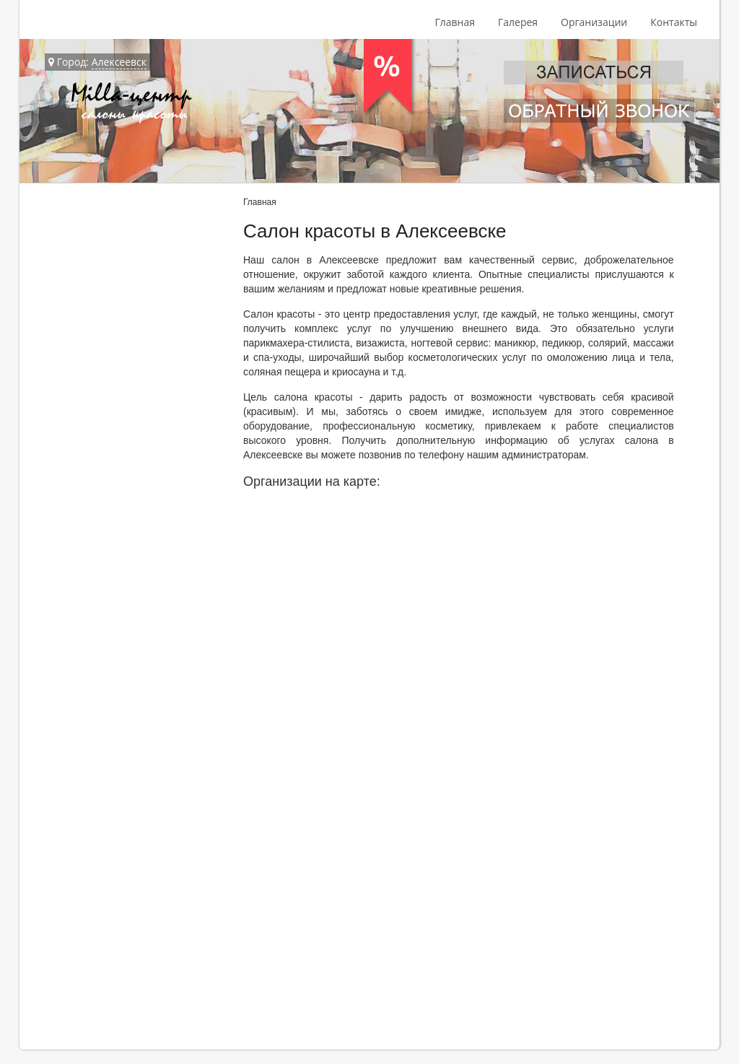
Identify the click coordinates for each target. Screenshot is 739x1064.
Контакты (673, 22)
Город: (97, 62)
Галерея (518, 22)
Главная (454, 22)
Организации (594, 22)
